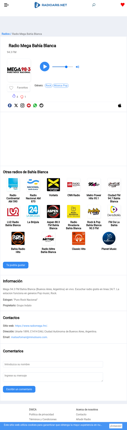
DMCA (32, 409)
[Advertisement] (63, 24)
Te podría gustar (15, 265)
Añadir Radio (83, 419)
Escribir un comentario (19, 389)
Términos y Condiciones (43, 419)
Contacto (81, 414)
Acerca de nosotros (87, 409)
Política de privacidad (41, 414)
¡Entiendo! (115, 426)
